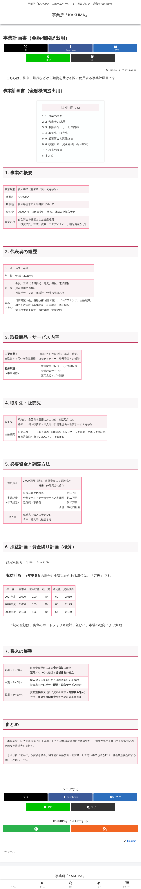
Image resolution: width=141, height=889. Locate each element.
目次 (64, 107)
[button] (93, 58)
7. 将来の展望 (54, 151)
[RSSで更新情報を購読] (104, 830)
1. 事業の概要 (54, 116)
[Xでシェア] (26, 48)
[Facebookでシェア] (70, 48)
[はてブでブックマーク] (115, 48)
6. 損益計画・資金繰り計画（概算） (69, 145)
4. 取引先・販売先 (57, 133)
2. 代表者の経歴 (55, 122)
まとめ (49, 157)
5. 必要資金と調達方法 (60, 139)
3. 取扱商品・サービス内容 (63, 128)
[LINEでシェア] (48, 58)
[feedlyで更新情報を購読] (36, 830)
